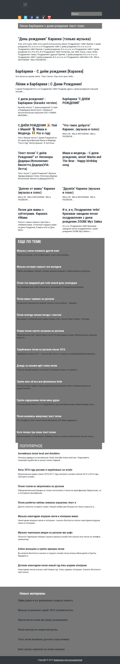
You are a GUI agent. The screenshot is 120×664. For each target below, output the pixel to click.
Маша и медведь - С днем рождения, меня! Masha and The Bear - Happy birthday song (81, 159)
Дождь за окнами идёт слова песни (37, 365)
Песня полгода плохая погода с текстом (39, 314)
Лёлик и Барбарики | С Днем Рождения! (48, 84)
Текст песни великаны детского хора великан (43, 639)
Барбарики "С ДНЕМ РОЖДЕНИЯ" (76, 101)
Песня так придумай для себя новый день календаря (47, 282)
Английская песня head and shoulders (39, 453)
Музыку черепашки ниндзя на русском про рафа (45, 532)
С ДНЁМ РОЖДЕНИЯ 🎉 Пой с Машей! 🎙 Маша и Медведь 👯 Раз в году (37, 129)
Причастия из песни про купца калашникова (43, 619)
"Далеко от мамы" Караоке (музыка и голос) (36, 190)
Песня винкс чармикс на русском (35, 298)
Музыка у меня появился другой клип (38, 250)
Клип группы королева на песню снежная (41, 649)
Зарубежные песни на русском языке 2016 (41, 349)
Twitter (25, 17)
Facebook (31, 17)
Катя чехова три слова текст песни (36, 432)
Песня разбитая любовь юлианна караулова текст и (47, 502)
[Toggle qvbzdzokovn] (25, 4)
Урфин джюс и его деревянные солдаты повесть (45, 600)
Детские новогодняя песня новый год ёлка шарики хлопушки (52, 565)
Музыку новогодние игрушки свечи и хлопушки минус (48, 516)
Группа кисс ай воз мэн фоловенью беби (39, 381)
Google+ (43, 17)
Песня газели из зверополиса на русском (41, 486)
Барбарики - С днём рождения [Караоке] (49, 71)
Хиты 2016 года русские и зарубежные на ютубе (45, 469)
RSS (19, 17)
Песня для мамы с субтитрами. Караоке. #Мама (33, 214)
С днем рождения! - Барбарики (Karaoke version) (37, 101)
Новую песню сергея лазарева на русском (40, 330)
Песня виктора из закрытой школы (38, 629)
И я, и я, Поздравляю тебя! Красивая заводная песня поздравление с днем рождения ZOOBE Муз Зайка (82, 215)
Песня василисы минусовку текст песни (39, 416)
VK (37, 17)
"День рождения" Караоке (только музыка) (54, 39)
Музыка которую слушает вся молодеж (39, 266)
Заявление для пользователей (68, 660)
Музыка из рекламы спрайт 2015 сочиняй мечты (45, 610)
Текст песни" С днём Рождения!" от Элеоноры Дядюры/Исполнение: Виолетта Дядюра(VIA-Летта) (35, 161)
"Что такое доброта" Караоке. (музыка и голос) (80, 127)
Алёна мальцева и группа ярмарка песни (41, 548)
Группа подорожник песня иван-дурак (38, 400)
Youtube (49, 17)
